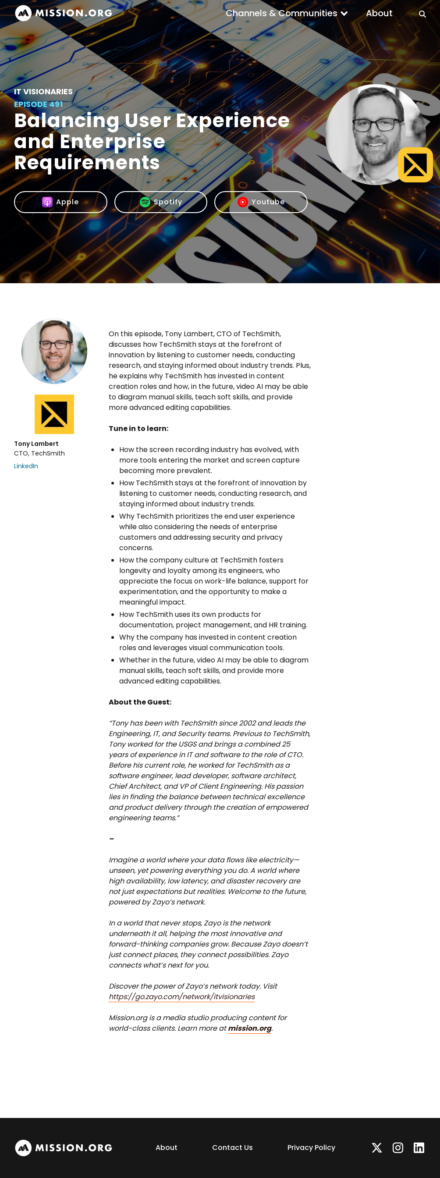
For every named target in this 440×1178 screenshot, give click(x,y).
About (379, 13)
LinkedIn (26, 466)
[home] (63, 13)
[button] (287, 13)
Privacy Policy (311, 1147)
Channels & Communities (281, 13)
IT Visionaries (43, 91)
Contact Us (232, 1147)
